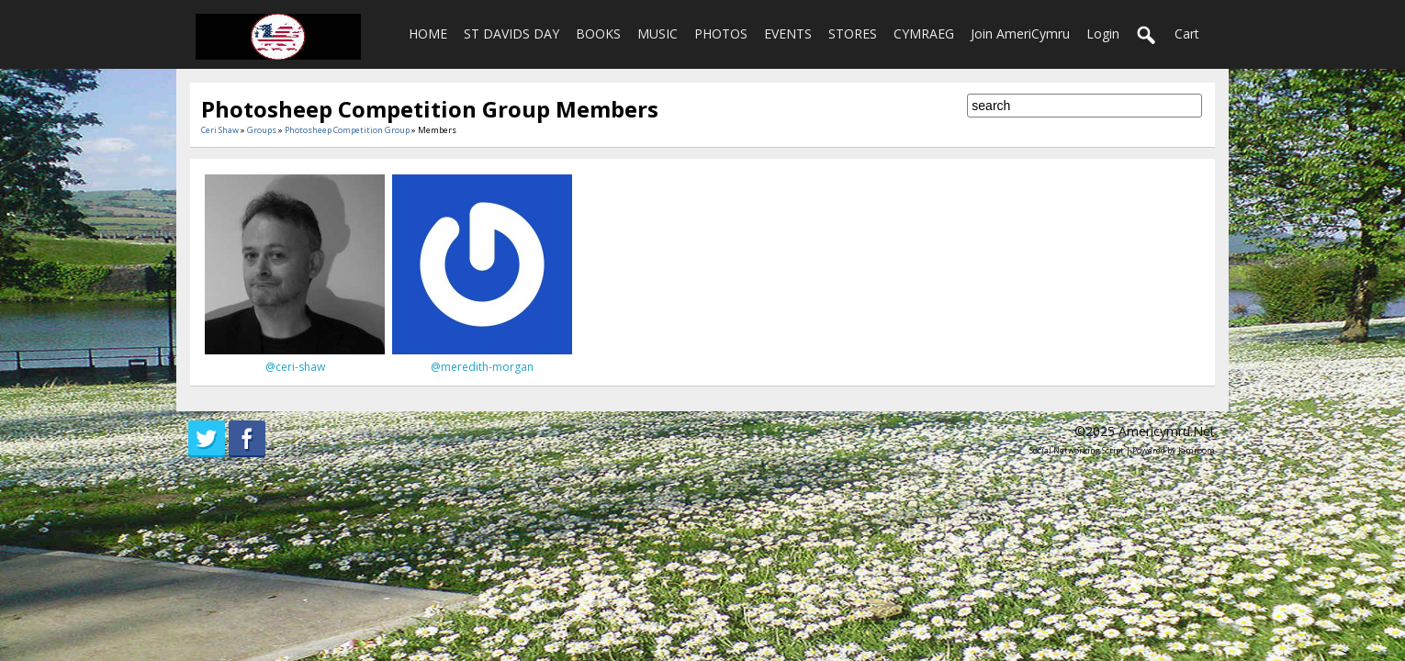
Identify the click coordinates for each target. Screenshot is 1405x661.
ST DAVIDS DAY (511, 33)
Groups (261, 130)
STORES (852, 33)
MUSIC (657, 33)
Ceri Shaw (220, 130)
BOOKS (598, 33)
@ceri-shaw (295, 367)
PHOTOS (720, 33)
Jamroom (1196, 450)
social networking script (1076, 450)
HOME (428, 33)
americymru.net (1166, 431)
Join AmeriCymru (1020, 33)
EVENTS (788, 33)
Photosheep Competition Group (347, 130)
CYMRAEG (924, 33)
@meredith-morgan (482, 367)
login (1102, 33)
